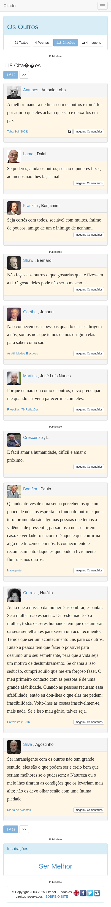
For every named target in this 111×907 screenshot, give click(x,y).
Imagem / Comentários (89, 131)
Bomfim (30, 489)
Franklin (30, 205)
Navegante (14, 570)
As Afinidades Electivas (22, 353)
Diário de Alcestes (19, 810)
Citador (10, 5)
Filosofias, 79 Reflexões (23, 409)
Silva (27, 744)
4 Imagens (91, 42)
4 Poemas (42, 42)
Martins (30, 376)
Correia (30, 593)
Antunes (30, 90)
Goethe (30, 312)
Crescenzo (33, 437)
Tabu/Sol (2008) (17, 131)
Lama (28, 154)
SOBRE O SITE (56, 896)
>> (24, 74)
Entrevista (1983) (18, 722)
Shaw (28, 260)
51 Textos (21, 42)
